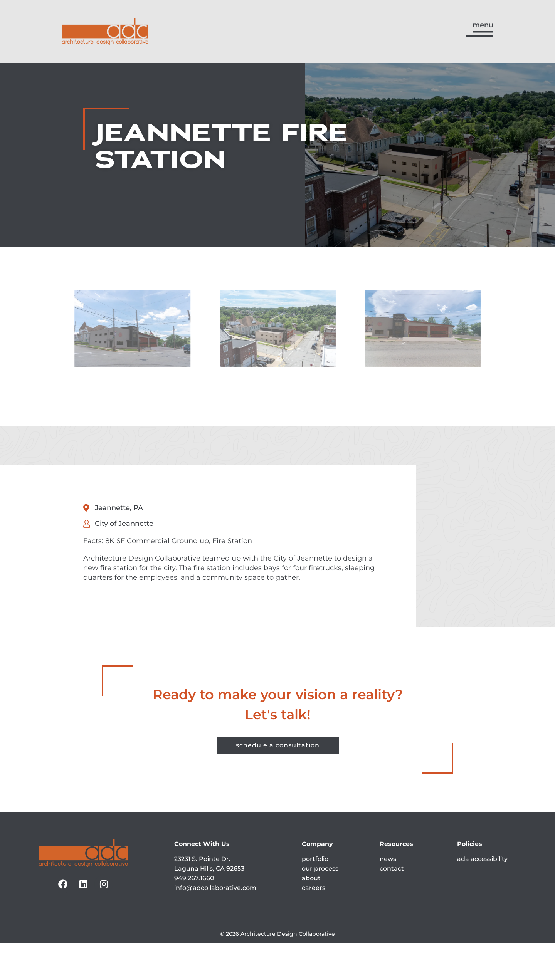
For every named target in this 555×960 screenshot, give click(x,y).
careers (313, 905)
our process (320, 886)
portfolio (315, 876)
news (388, 876)
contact (392, 886)
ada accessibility (482, 876)
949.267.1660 (194, 896)
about (311, 896)
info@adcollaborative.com (215, 905)
